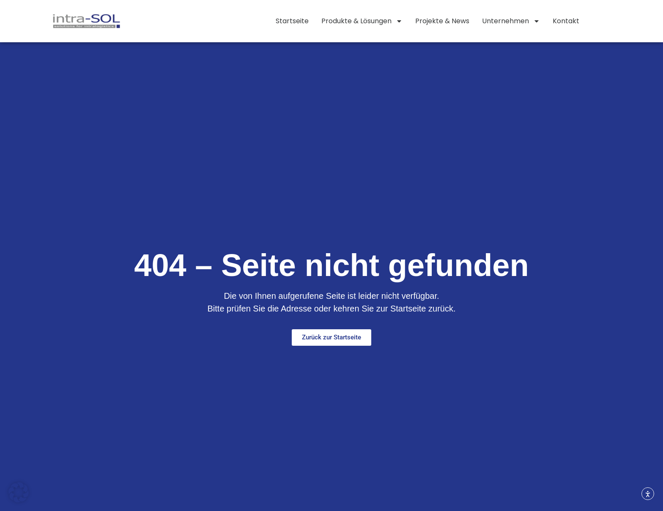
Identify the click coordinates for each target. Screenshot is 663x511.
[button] (18, 492)
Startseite (292, 21)
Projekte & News (442, 21)
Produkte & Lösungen (362, 21)
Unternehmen (511, 21)
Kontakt (566, 21)
